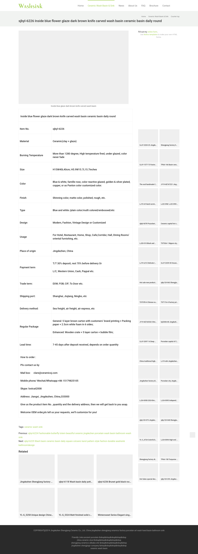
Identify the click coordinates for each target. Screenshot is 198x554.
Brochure (153, 5)
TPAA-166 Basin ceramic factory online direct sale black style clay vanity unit (169, 165)
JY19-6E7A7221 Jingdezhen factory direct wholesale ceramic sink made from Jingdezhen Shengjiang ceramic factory (169, 184)
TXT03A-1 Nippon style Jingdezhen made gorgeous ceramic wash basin (169, 243)
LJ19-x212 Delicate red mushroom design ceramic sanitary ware (148, 263)
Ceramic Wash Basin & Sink (101, 5)
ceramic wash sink (33, 427)
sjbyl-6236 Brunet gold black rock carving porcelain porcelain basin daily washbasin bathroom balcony (114, 481)
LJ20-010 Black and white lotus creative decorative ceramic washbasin (148, 243)
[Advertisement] (158, 84)
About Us (132, 5)
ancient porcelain (91, 537)
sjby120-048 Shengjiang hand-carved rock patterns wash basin (169, 420)
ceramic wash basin (99, 548)
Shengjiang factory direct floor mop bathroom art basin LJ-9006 (148, 459)
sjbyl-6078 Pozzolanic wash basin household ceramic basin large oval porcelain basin (148, 224)
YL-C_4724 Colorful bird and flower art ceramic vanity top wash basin (148, 440)
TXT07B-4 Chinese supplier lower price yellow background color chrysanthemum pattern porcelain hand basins (148, 302)
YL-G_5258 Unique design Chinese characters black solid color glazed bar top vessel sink (36, 515)
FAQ (143, 5)
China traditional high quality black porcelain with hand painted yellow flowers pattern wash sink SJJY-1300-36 (148, 361)
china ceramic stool (85, 540)
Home (81, 5)
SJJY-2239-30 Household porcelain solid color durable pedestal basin (169, 263)
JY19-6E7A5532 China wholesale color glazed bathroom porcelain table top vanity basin (148, 322)
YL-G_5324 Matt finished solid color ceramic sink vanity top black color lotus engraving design (75, 515)
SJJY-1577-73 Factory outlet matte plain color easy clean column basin (148, 165)
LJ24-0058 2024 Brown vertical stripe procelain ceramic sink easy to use (148, 400)
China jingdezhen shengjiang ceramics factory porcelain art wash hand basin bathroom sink (125, 530)
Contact (166, 5)
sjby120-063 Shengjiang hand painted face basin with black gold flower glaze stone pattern (169, 283)
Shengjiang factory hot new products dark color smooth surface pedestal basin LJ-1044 (169, 145)
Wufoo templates (150, 34)
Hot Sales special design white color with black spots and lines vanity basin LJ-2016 (148, 479)
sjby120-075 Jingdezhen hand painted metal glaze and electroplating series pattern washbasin (148, 420)
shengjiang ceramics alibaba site (85, 543)
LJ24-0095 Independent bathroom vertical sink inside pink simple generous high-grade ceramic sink (169, 400)
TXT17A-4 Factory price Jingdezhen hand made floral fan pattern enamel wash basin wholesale (169, 302)
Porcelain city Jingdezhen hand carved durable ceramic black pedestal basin (169, 381)
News (121, 5)
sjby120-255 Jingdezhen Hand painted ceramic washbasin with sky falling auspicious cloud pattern (169, 479)
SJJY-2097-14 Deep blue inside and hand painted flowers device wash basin (148, 341)
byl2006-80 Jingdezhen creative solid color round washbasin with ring (169, 322)
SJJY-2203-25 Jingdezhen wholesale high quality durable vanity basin (148, 145)
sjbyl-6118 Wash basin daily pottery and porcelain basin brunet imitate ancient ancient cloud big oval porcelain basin (75, 481)
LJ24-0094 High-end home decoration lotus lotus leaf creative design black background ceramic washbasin (169, 440)
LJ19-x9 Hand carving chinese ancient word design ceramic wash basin (148, 204)
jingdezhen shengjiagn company (85, 545)
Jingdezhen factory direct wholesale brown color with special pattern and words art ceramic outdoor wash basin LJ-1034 (148, 381)
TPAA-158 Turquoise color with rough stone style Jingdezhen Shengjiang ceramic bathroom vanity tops (169, 459)
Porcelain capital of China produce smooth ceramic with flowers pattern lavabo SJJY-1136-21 (169, 341)
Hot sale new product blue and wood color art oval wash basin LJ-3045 (148, 283)
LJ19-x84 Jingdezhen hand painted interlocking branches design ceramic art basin (169, 361)
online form (152, 32)
